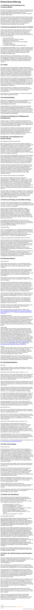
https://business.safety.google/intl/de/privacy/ (10, 310)
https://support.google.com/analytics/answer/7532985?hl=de (13, 344)
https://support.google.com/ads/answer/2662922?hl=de (17, 341)
